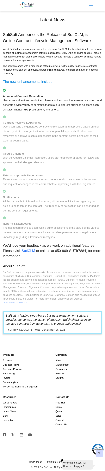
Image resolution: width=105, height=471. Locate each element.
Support (59, 420)
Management (62, 365)
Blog (5, 416)
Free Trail (60, 402)
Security (59, 378)
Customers (61, 369)
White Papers (10, 402)
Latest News (9, 411)
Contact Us (61, 424)
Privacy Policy (35, 462)
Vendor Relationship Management (20, 386)
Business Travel (11, 365)
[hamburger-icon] (91, 5)
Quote (58, 411)
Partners (59, 373)
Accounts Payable (12, 369)
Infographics (9, 407)
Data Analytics (10, 382)
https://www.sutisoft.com (15, 302)
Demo (58, 407)
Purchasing (9, 373)
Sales (58, 416)
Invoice (6, 378)
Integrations (9, 420)
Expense (7, 360)
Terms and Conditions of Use (60, 462)
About (58, 360)
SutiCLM (28, 251)
